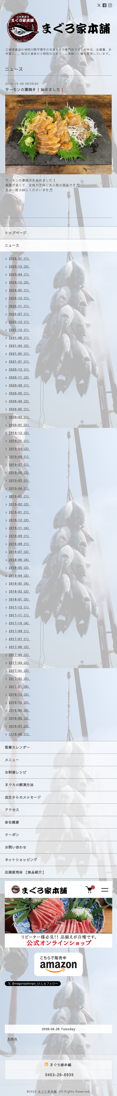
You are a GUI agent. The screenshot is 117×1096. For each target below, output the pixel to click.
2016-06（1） (19, 734)
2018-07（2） (19, 552)
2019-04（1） (19, 488)
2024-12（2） (19, 282)
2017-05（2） (19, 655)
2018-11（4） (19, 528)
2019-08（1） (19, 457)
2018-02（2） (19, 591)
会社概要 (12, 822)
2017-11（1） (19, 615)
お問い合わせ (15, 847)
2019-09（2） (19, 449)
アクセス (12, 809)
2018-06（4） (19, 560)
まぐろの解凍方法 (19, 784)
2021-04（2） (19, 346)
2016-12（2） (19, 694)
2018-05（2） (19, 567)
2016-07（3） (19, 726)
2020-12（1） (19, 369)
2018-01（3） (19, 599)
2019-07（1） (19, 464)
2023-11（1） (19, 306)
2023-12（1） (19, 298)
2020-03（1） (19, 409)
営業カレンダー (17, 747)
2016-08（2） (19, 718)
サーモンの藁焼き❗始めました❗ (35, 89)
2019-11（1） (19, 441)
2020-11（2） (19, 377)
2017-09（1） (19, 631)
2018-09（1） (19, 536)
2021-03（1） (19, 353)
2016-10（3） (19, 702)
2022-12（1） (19, 322)
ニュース (12, 245)
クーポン (12, 834)
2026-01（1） (19, 258)
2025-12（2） (19, 266)
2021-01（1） (19, 361)
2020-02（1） (19, 417)
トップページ (15, 232)
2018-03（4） (19, 583)
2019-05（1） (19, 480)
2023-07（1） (19, 314)
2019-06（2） (19, 472)
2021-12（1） (19, 330)
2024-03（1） (19, 290)
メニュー (12, 759)
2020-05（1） (19, 393)
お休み (12, 1039)
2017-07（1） (19, 639)
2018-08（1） (19, 544)
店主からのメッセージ (23, 797)
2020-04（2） (19, 401)
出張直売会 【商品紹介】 (25, 872)
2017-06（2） (19, 647)
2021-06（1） (19, 338)
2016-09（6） (19, 710)
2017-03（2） (19, 671)
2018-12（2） (19, 520)
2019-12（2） (19, 433)
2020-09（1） (19, 385)
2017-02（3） (19, 678)
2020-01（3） (19, 425)
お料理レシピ (15, 772)
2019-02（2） (19, 504)
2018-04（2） (19, 575)
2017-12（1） (19, 607)
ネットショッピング (21, 859)
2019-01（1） (19, 512)
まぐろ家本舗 (47, 1091)
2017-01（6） (19, 686)
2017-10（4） (19, 623)
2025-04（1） (19, 274)
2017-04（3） (19, 663)
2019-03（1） (19, 496)
